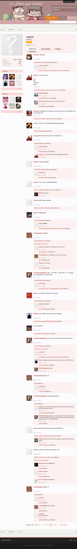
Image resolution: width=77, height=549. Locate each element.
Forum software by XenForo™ (38, 545)
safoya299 (43, 62)
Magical (36, 118)
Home (41, 18)
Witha (40, 70)
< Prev (36, 525)
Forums (62, 18)
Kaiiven (36, 162)
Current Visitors (18, 22)
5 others (54, 436)
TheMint (36, 436)
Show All (19, 89)
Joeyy (36, 75)
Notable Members (7, 22)
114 (20, 94)
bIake (35, 293)
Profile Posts (32, 49)
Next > (65, 525)
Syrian (36, 213)
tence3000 (37, 62)
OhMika (46, 190)
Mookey (43, 90)
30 (61, 525)
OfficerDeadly (43, 93)
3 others (55, 118)
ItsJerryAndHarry (6, 540)
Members (71, 18)
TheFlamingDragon (40, 273)
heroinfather (46, 436)
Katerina (36, 111)
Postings (57, 49)
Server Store (51, 18)
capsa (40, 65)
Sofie (45, 208)
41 (20, 71)
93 (20, 65)
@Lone (45, 154)
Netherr (36, 313)
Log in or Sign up (69, 1)
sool (40, 106)
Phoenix (36, 55)
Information (32, 51)
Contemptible (38, 233)
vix (35, 326)
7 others (52, 457)
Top (75, 540)
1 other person (60, 70)
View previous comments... (41, 244)
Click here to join (66, 9)
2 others (53, 190)
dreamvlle (51, 228)
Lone (35, 123)
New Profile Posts (40, 22)
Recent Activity (29, 22)
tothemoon (42, 463)
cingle (50, 62)
